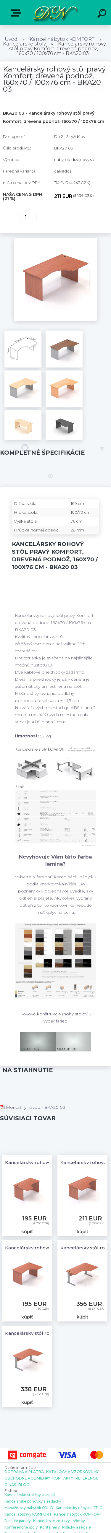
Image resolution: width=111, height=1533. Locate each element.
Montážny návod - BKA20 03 (32, 1107)
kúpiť (9, 217)
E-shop (17, 13)
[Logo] (55, 12)
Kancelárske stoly (24, 44)
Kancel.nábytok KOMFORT (62, 39)
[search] (102, 14)
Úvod (11, 39)
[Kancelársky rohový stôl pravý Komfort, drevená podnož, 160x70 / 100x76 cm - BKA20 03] (55, 240)
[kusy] (29, 217)
